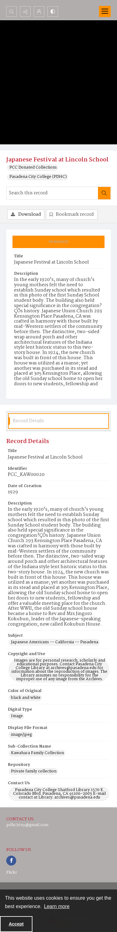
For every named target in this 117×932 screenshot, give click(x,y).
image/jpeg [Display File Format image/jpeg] (21, 735)
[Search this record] (52, 193)
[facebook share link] (11, 861)
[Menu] (105, 11)
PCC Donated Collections (33, 168)
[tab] (58, 242)
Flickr (11, 872)
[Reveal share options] (25, 11)
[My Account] (39, 11)
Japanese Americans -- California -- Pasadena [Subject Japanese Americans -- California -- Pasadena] (54, 642)
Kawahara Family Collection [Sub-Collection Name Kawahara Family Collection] (37, 753)
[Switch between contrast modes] (53, 11)
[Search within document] (104, 193)
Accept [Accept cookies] (16, 923)
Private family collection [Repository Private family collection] (33, 771)
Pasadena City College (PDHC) (38, 177)
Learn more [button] (57, 906)
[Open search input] (12, 11)
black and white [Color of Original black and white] (26, 698)
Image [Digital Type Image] (17, 716)
